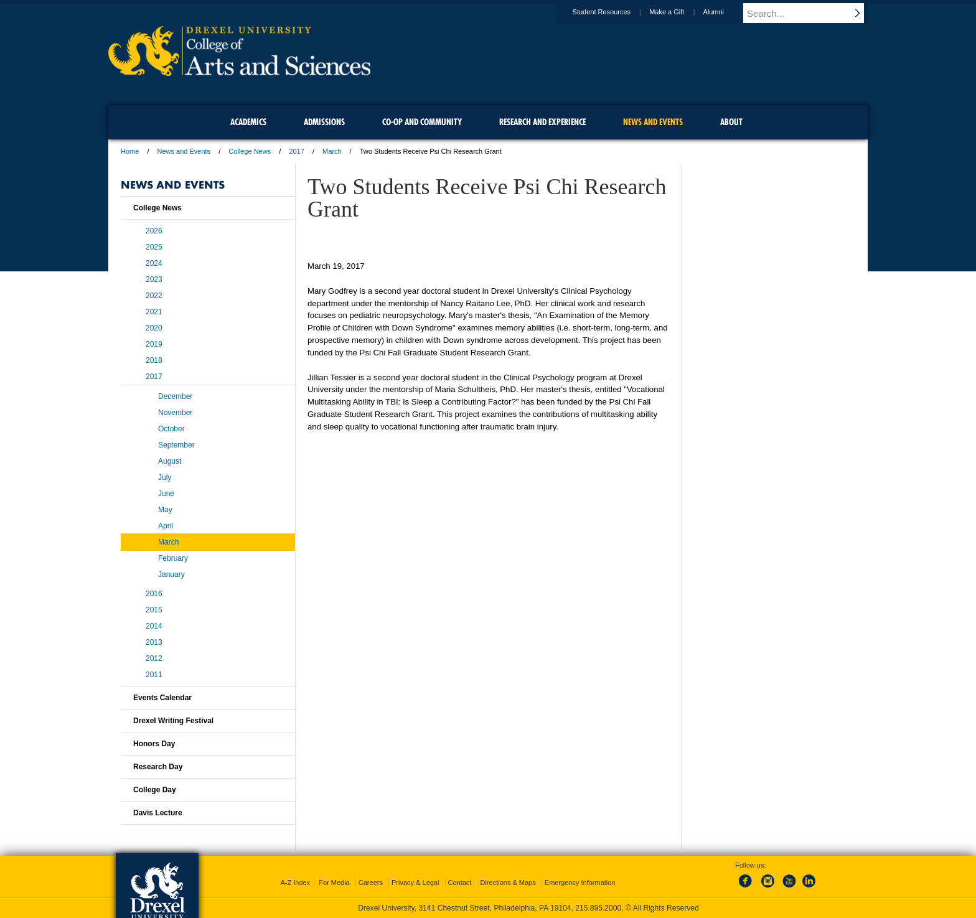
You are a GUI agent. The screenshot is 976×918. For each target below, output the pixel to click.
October (171, 428)
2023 (154, 279)
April (165, 526)
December (175, 396)
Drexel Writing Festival (173, 720)
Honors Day (154, 743)
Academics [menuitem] (248, 122)
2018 (154, 360)
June (166, 493)
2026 (154, 231)
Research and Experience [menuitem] (542, 122)
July (164, 477)
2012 (154, 658)
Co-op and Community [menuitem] (422, 122)
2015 (154, 610)
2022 (154, 295)
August (169, 461)
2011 (154, 674)
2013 (154, 642)
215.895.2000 (598, 908)
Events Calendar (162, 697)
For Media (334, 882)
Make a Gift (678, 12)
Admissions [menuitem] (324, 122)
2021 (154, 311)
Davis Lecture (157, 812)
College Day (154, 789)
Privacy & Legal (415, 882)
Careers (371, 882)
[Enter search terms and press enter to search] (811, 13)
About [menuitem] (731, 122)
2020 (154, 328)
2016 (154, 593)
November (175, 412)
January (171, 574)
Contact (460, 882)
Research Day (157, 766)
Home (130, 151)
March (332, 151)
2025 (154, 247)
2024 (154, 263)
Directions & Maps (507, 882)
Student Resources (613, 12)
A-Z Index (295, 882)
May (165, 509)
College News (249, 151)
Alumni (725, 12)
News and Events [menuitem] (653, 122)
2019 (154, 344)
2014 (154, 626)
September (176, 445)
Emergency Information (580, 882)
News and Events (184, 151)
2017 (296, 151)
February (173, 558)
